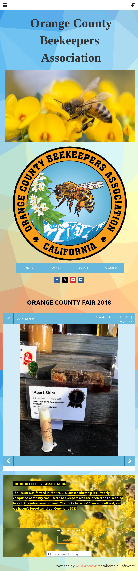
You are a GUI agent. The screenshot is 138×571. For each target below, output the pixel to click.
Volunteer (110, 267)
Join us (56, 267)
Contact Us (69, 540)
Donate (83, 267)
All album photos (8, 318)
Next (130, 461)
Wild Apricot (86, 566)
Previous (8, 461)
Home (29, 267)
